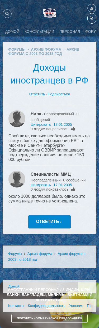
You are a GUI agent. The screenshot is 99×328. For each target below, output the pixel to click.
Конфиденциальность (46, 306)
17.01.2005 (62, 185)
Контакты (16, 306)
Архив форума (39, 254)
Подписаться (59, 94)
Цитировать (41, 124)
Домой (14, 286)
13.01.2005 (62, 124)
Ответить (37, 94)
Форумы (15, 254)
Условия (76, 306)
